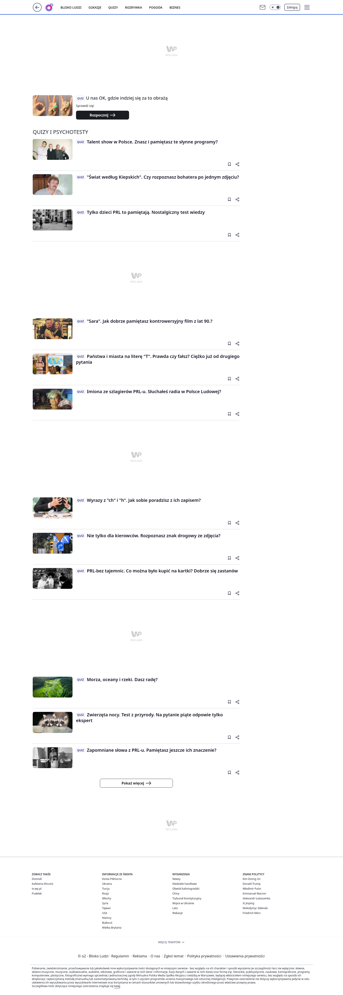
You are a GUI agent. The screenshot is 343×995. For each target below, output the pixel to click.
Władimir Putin (252, 889)
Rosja (105, 893)
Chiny (175, 893)
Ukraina (107, 884)
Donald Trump (252, 884)
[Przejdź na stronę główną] (37, 10)
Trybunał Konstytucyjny (186, 898)
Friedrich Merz (252, 913)
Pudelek (37, 893)
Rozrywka (133, 7)
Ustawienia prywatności (244, 956)
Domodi (37, 879)
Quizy (113, 7)
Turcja (106, 889)
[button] (275, 7)
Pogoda (155, 7)
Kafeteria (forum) (42, 884)
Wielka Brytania (112, 927)
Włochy (106, 898)
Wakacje (177, 913)
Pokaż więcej (136, 783)
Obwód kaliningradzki (185, 889)
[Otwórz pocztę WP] (262, 7)
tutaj (117, 986)
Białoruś (107, 923)
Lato (175, 908)
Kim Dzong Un (252, 879)
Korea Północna (112, 879)
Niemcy (106, 918)
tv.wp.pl (37, 889)
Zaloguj (292, 7)
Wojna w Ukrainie (183, 903)
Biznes (175, 7)
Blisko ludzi (71, 7)
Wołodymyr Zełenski (255, 908)
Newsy (176, 879)
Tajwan (106, 908)
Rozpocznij (102, 115)
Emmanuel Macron (254, 893)
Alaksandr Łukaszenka (256, 898)
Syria (105, 903)
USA (104, 913)
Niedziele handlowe (184, 884)
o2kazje (95, 7)
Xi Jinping (248, 903)
